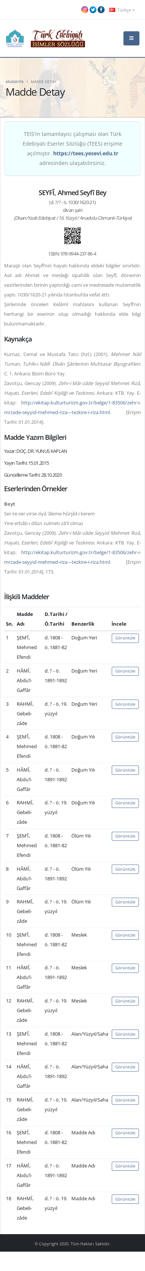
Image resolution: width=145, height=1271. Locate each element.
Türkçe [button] (122, 10)
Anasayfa (14, 81)
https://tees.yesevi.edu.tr (85, 153)
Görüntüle (125, 638)
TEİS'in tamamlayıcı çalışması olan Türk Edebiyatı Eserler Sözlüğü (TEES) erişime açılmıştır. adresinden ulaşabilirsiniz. (72, 148)
